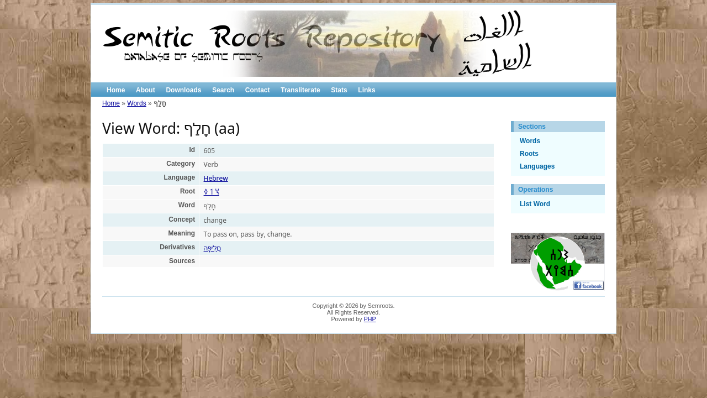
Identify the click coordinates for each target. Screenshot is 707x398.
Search (223, 90)
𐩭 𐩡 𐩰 (211, 192)
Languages (537, 166)
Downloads (183, 90)
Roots (529, 154)
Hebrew (216, 178)
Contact (257, 90)
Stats (339, 90)
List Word (535, 204)
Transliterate (300, 90)
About (145, 90)
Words (136, 103)
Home (116, 90)
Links (366, 90)
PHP (370, 319)
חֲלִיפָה (212, 248)
